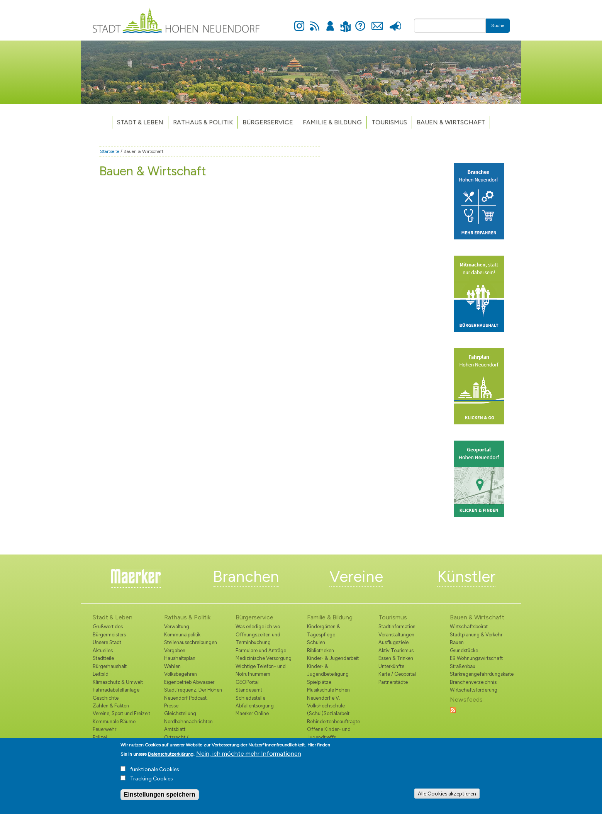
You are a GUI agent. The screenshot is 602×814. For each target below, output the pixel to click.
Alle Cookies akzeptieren (447, 797)
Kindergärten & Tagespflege (323, 630)
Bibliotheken (320, 650)
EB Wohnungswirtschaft (476, 658)
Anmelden (330, 21)
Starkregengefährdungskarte (480, 674)
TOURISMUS (389, 122)
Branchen (246, 576)
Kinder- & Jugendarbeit (333, 658)
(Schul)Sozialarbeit (328, 713)
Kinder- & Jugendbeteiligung (328, 670)
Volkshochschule (326, 706)
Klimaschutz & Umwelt (118, 682)
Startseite (109, 151)
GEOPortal (247, 682)
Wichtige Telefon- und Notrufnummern (261, 670)
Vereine (356, 576)
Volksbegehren (180, 674)
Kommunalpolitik (182, 635)
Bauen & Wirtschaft (451, 122)
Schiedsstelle (250, 698)
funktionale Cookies (154, 773)
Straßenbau (462, 666)
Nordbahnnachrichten (188, 721)
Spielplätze (319, 682)
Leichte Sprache (346, 22)
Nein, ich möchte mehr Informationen (248, 757)
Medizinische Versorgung (264, 658)
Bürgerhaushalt (110, 666)
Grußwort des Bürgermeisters (109, 630)
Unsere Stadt (107, 642)
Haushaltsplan (179, 658)
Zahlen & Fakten (111, 706)
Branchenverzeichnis (473, 682)
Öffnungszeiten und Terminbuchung (258, 638)
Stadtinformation (396, 626)
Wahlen (172, 666)
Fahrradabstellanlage (116, 690)
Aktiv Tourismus (396, 650)
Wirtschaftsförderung (473, 690)
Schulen (316, 642)
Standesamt (249, 690)
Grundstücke (464, 650)
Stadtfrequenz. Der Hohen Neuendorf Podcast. (193, 693)
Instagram (299, 21)
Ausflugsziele (393, 642)
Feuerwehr (104, 729)
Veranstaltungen (396, 635)
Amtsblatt (174, 729)
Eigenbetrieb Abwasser (189, 682)
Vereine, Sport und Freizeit (121, 713)
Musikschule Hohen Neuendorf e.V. (328, 693)
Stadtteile (103, 658)
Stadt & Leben (140, 122)
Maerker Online (252, 713)
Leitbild (101, 674)
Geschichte (106, 698)
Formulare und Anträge (261, 650)
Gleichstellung (180, 713)
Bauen (457, 642)
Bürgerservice (267, 122)
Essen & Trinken (395, 658)
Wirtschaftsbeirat (469, 626)
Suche (497, 25)
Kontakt (377, 21)
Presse (396, 21)
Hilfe (360, 21)
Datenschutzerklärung (170, 757)
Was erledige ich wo (258, 626)
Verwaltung (176, 626)
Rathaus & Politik (203, 122)
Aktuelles (103, 650)
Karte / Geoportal (397, 674)
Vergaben (174, 650)
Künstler (466, 576)
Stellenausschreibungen (190, 642)
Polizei (100, 737)
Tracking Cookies (151, 782)
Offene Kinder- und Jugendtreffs (329, 733)
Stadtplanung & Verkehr (476, 635)
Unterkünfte (391, 666)
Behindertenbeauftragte (333, 721)
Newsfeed (314, 21)
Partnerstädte (393, 682)
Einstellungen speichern (159, 798)
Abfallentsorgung (255, 706)
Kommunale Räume (114, 721)
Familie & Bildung (332, 122)
